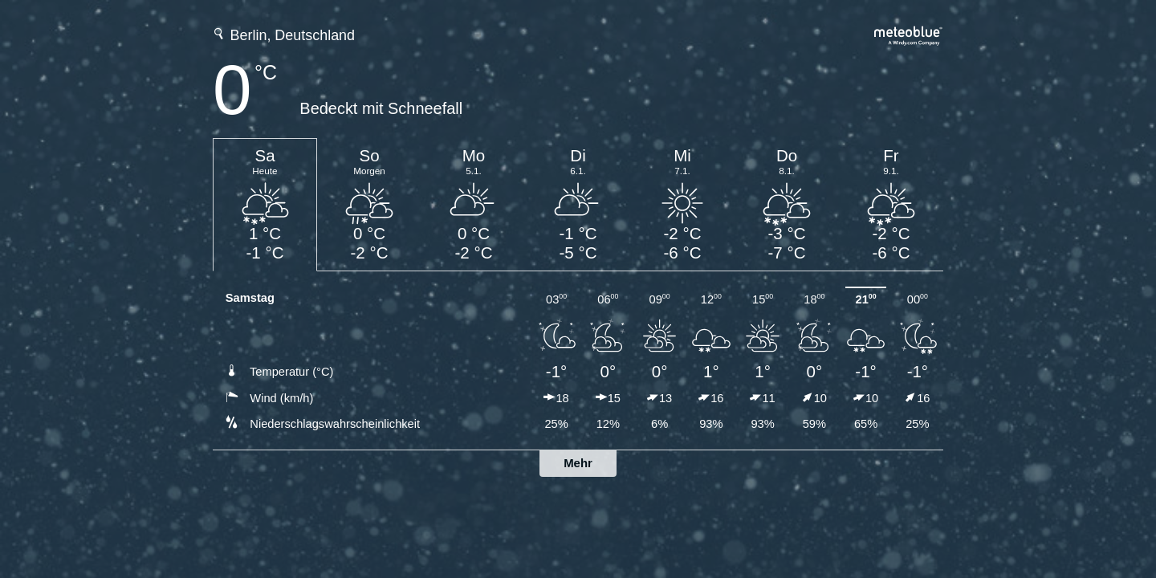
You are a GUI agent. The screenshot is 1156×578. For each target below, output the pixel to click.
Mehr (578, 463)
